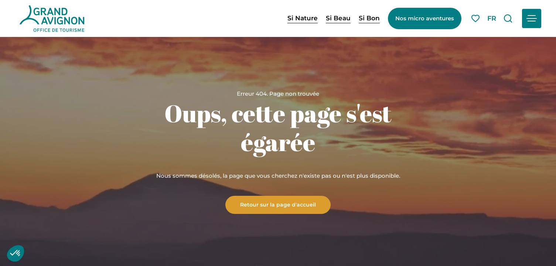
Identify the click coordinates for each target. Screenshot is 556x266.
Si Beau (338, 18)
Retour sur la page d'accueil (278, 204)
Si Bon (369, 18)
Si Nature (302, 18)
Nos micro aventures (424, 18)
